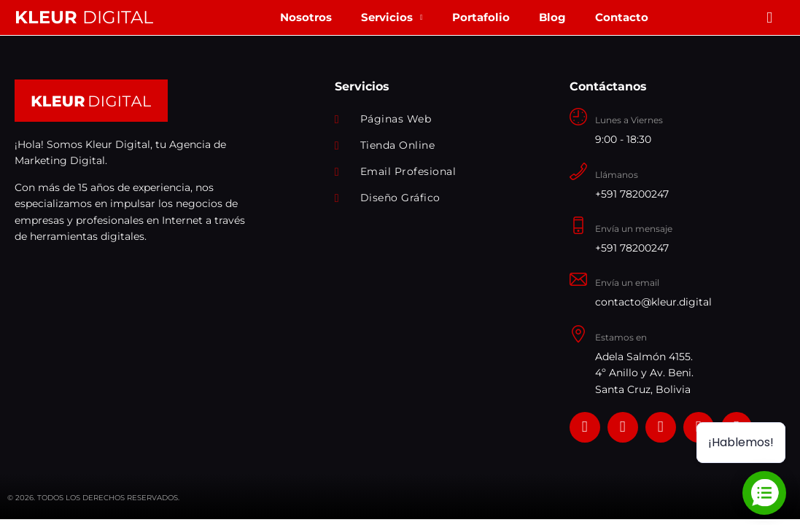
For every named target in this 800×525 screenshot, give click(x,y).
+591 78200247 (632, 194)
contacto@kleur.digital (653, 301)
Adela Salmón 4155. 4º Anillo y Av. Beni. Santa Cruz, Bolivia (644, 373)
